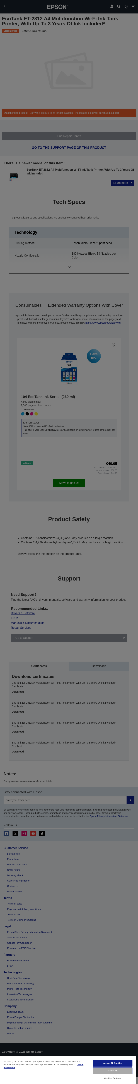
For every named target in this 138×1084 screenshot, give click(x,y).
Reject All (112, 1071)
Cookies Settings (112, 1078)
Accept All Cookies (112, 1063)
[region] (68, 1070)
